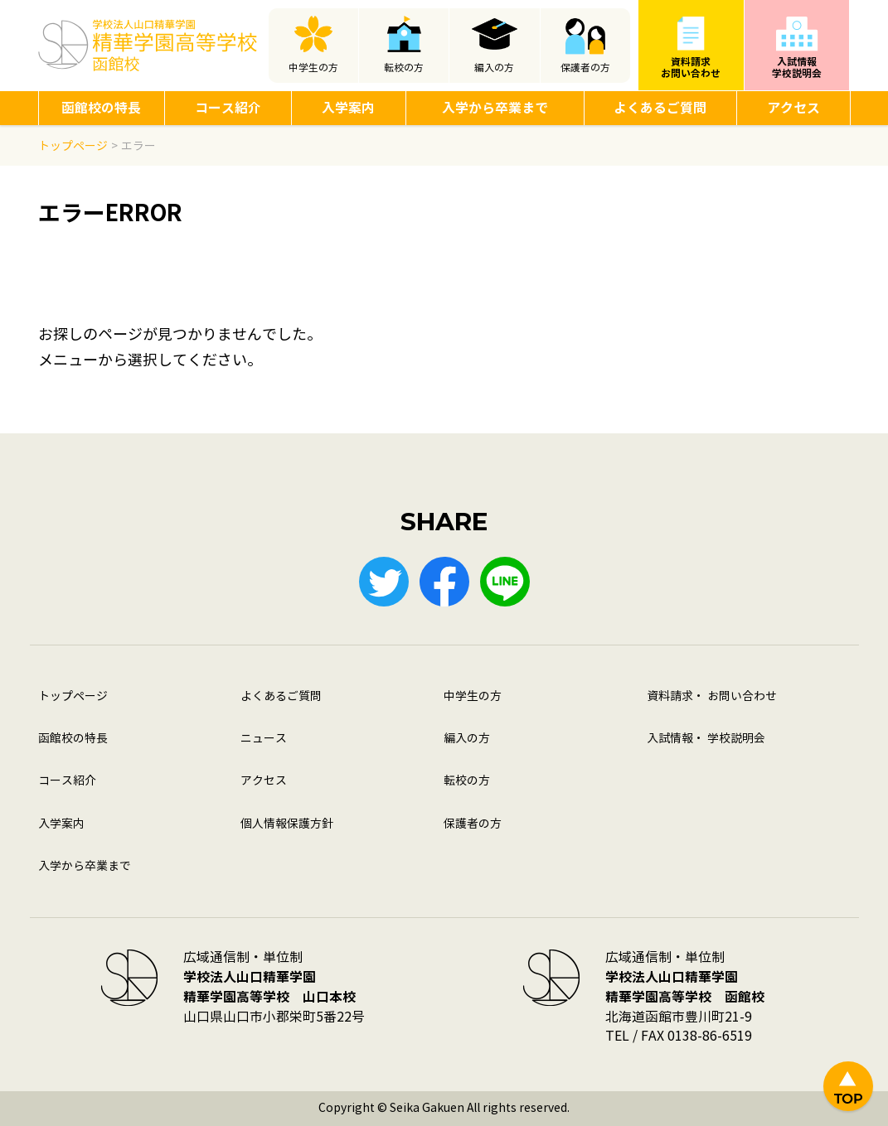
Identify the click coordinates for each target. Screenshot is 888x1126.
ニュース (263, 739)
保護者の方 (585, 68)
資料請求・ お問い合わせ (712, 696)
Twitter (384, 581)
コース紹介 (228, 108)
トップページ (73, 696)
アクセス (793, 108)
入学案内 (348, 108)
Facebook (444, 581)
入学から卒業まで (495, 108)
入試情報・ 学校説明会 (706, 739)
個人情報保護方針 (286, 824)
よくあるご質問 (660, 108)
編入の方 (494, 68)
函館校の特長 (101, 108)
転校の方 (404, 68)
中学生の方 (313, 68)
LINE (505, 581)
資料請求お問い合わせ (691, 68)
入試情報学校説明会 (797, 68)
